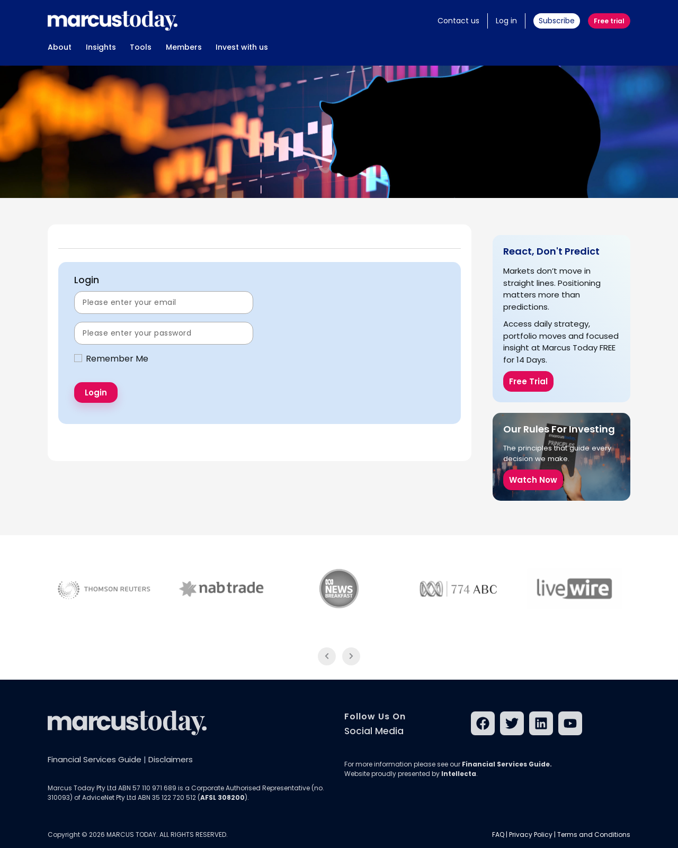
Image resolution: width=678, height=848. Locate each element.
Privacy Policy (530, 834)
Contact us (458, 20)
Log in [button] (506, 20)
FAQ (498, 834)
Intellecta (458, 773)
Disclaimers (170, 759)
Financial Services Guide (94, 759)
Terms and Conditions (593, 834)
